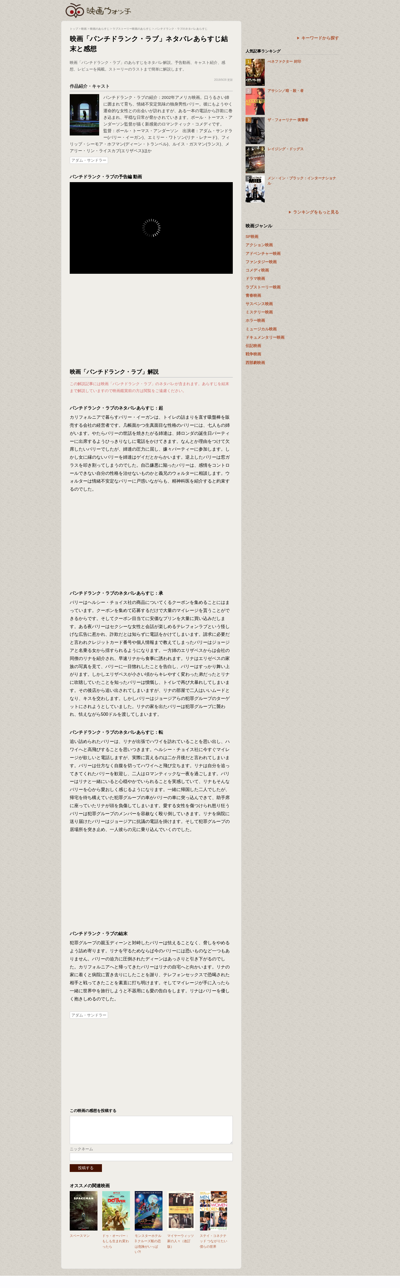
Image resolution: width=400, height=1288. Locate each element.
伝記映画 (253, 345)
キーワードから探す (320, 38)
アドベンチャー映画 (263, 253)
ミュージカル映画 (261, 329)
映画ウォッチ (98, 9)
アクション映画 (259, 245)
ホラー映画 (255, 320)
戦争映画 (253, 354)
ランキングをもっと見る (316, 212)
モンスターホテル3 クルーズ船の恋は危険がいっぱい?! (148, 1249)
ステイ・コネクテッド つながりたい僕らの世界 (213, 1246)
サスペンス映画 (259, 304)
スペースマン (80, 1241)
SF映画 (252, 236)
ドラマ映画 (255, 278)
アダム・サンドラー (88, 160)
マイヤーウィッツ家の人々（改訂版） (180, 1246)
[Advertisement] (151, 321)
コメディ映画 (257, 270)
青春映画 (253, 295)
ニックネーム (81, 1154)
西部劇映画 (255, 362)
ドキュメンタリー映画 (265, 337)
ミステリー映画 (259, 312)
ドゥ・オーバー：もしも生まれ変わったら (115, 1246)
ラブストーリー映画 (263, 287)
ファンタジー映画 (261, 262)
